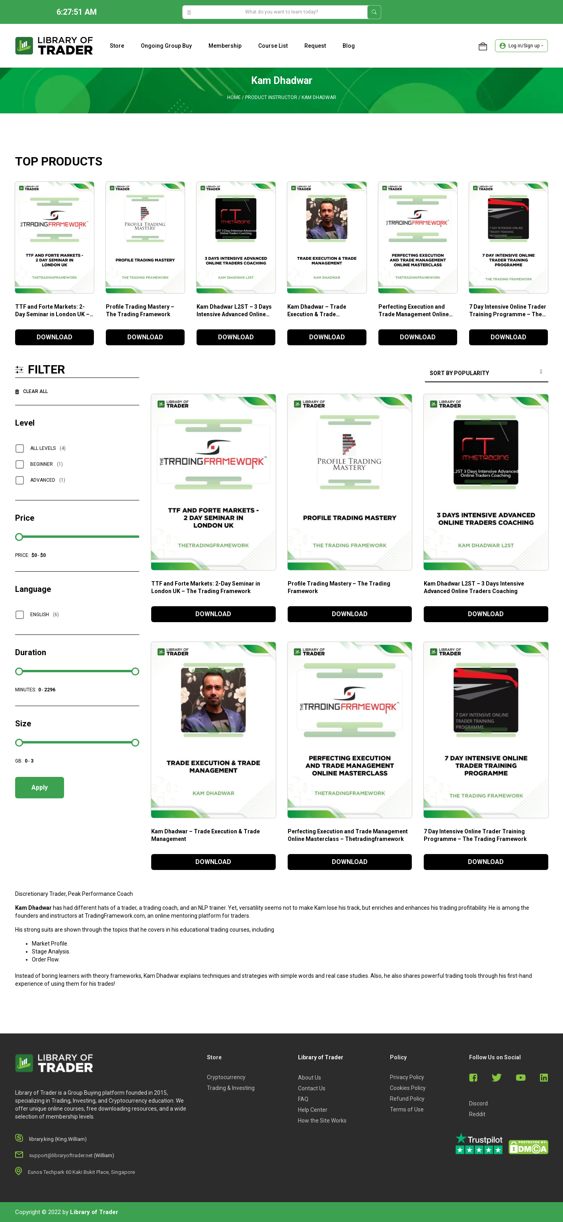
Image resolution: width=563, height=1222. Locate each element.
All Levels (48, 448)
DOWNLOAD (54, 337)
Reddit (477, 1114)
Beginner (46, 464)
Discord (478, 1103)
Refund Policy (407, 1099)
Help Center (312, 1110)
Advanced (47, 480)
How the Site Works (322, 1120)
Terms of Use (407, 1109)
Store (117, 46)
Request (315, 46)
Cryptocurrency (226, 1077)
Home (234, 97)
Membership (225, 46)
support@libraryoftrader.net (61, 1155)
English (44, 614)
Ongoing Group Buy (166, 46)
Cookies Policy (408, 1088)
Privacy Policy (407, 1077)
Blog (349, 46)
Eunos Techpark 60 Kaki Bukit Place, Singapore (81, 1172)
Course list (273, 46)
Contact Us (311, 1088)
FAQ (303, 1099)
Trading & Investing (231, 1088)
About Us (309, 1077)
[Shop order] (486, 373)
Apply (39, 787)
